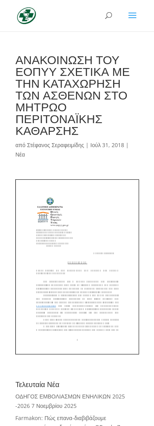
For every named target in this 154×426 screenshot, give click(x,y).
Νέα (20, 154)
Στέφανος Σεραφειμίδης (55, 145)
